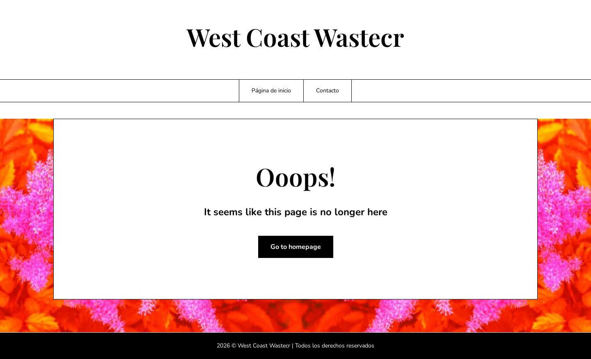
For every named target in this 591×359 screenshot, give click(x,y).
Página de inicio (271, 90)
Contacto (327, 90)
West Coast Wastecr (295, 37)
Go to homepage (295, 246)
